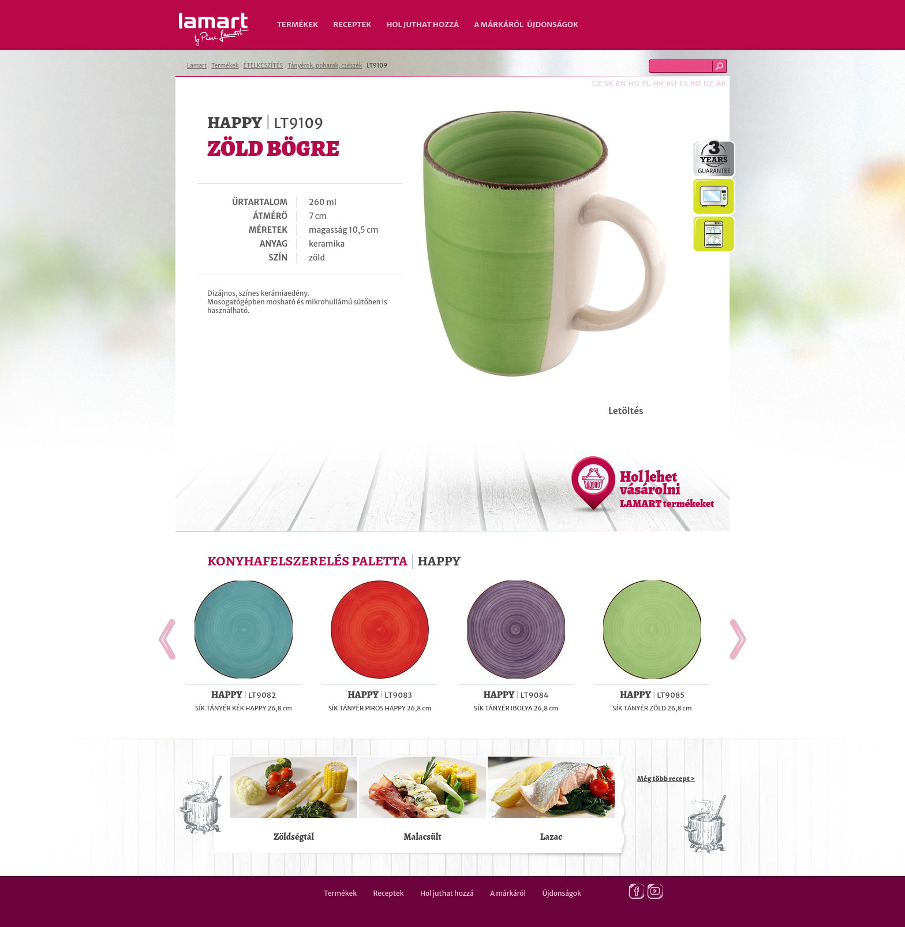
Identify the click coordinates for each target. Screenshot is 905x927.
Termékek (297, 24)
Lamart (213, 29)
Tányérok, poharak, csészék (324, 65)
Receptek (352, 24)
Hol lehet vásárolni (667, 489)
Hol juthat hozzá (422, 24)
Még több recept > (666, 779)
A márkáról (498, 24)
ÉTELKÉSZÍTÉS (263, 65)
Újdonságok (552, 24)
